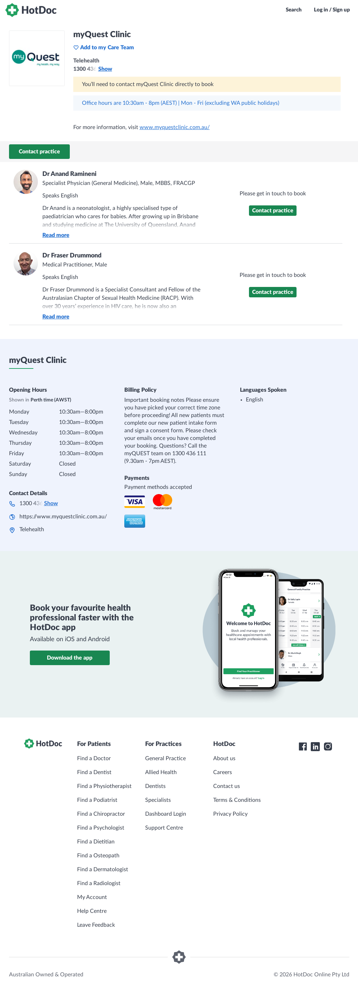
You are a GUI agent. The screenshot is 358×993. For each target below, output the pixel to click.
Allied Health (161, 772)
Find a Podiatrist (97, 800)
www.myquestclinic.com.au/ (175, 127)
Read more (55, 235)
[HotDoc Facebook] (303, 746)
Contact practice (39, 151)
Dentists (155, 786)
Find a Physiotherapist (104, 786)
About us (224, 758)
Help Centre (92, 911)
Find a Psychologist (100, 828)
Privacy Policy (230, 814)
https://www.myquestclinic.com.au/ (63, 516)
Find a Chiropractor (101, 814)
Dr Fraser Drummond (71, 256)
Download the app (69, 658)
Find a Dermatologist (102, 869)
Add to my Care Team (103, 47)
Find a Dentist (94, 772)
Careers (222, 772)
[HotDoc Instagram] (328, 746)
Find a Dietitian (96, 842)
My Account (92, 897)
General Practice (165, 758)
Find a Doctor (94, 758)
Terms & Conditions (237, 800)
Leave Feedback (96, 925)
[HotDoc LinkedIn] (315, 746)
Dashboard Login (165, 814)
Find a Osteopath (98, 855)
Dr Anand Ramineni (69, 174)
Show (105, 69)
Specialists (158, 800)
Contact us (226, 786)
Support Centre (164, 828)
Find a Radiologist (98, 883)
